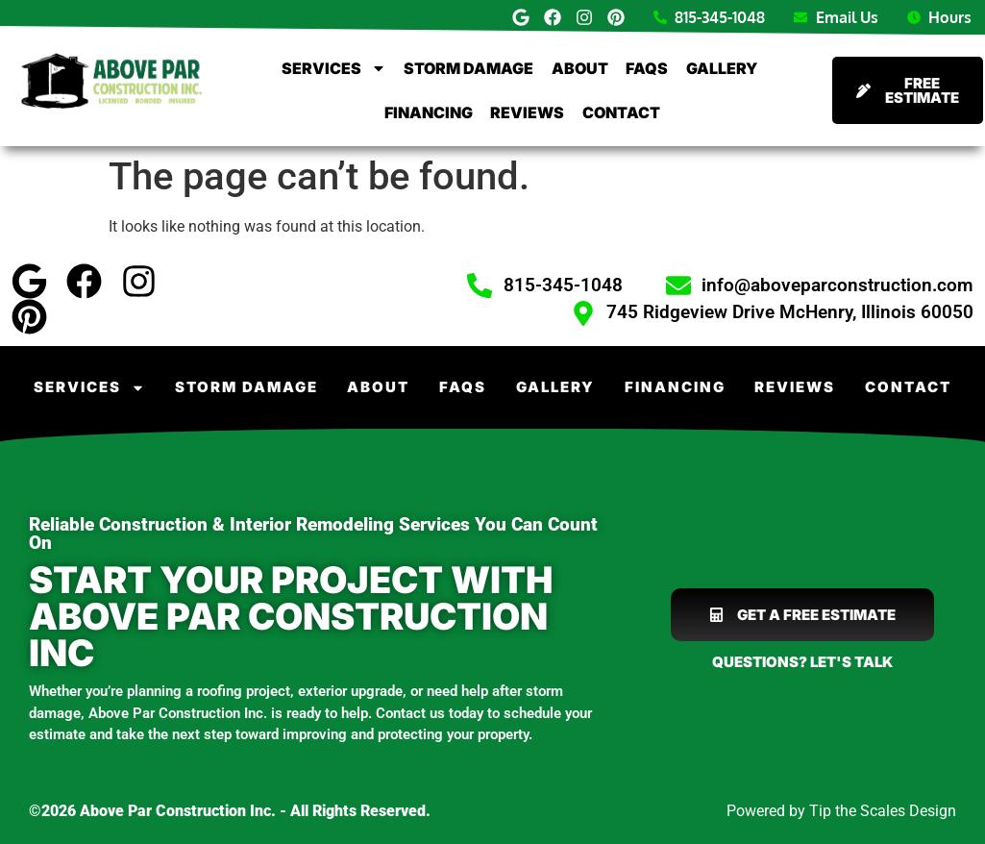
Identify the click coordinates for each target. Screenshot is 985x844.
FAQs (647, 68)
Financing (428, 112)
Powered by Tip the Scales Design (841, 811)
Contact (621, 112)
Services (334, 68)
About (580, 68)
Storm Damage (468, 68)
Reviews (527, 112)
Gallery (721, 68)
